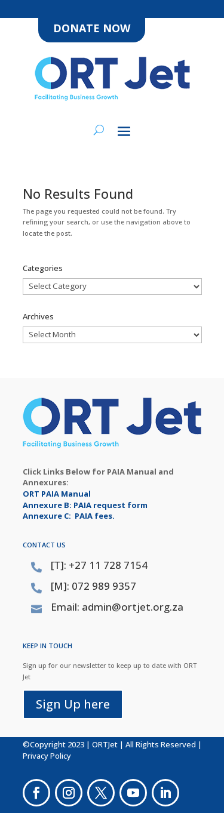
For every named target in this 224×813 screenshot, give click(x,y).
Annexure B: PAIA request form (85, 505)
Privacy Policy (47, 755)
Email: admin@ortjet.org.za (117, 607)
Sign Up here (73, 704)
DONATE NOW (91, 28)
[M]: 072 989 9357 (93, 586)
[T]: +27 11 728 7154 (99, 565)
